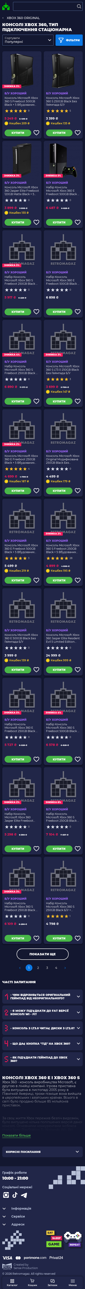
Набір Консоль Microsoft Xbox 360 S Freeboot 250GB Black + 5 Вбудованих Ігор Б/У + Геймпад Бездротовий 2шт (63, 817)
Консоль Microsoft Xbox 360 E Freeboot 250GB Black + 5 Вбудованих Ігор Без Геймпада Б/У (21, 459)
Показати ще (42, 954)
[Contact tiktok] (15, 1196)
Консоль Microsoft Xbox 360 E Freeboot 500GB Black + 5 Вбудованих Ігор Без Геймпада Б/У (21, 549)
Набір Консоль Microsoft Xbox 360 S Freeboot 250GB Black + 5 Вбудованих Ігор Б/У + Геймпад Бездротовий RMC (21, 907)
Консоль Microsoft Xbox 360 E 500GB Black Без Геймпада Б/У (21, 638)
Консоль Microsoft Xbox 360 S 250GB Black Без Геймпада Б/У (62, 101)
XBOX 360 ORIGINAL (23, 18)
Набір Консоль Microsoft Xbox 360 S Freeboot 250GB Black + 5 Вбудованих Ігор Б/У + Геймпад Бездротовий (21, 280)
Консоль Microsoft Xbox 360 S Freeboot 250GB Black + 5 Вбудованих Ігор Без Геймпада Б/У (62, 549)
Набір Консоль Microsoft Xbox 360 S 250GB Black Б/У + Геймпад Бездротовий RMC (61, 907)
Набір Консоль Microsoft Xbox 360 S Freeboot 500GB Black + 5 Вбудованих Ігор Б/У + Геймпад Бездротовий (63, 728)
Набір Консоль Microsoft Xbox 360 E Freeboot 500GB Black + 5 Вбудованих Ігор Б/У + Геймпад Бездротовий (63, 191)
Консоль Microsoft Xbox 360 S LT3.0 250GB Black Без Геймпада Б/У (62, 370)
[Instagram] (6, 1196)
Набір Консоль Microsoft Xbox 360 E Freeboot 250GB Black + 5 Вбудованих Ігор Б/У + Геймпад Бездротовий (21, 728)
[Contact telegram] (24, 1196)
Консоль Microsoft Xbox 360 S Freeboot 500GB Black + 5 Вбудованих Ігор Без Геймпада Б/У (21, 101)
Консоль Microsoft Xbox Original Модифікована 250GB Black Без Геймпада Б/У (62, 459)
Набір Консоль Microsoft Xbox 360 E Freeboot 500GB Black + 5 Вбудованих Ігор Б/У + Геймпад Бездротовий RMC (63, 280)
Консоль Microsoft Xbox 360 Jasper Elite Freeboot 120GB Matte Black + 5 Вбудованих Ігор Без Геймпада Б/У (22, 191)
